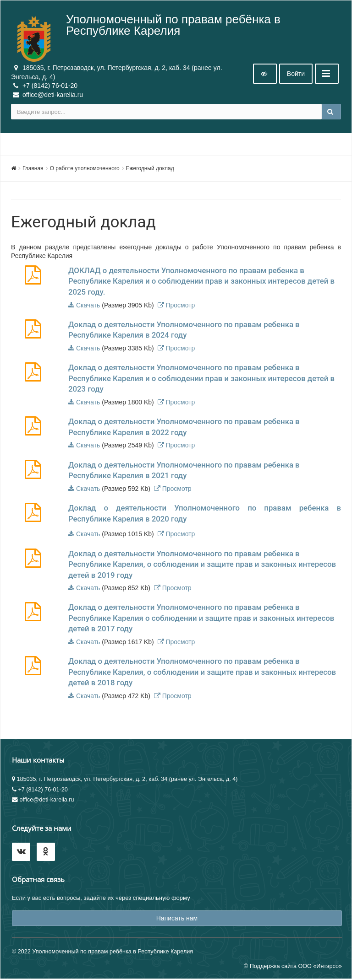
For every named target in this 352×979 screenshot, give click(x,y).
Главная (33, 168)
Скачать (88, 305)
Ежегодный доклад (150, 168)
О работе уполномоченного (85, 168)
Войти (296, 73)
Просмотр (180, 305)
